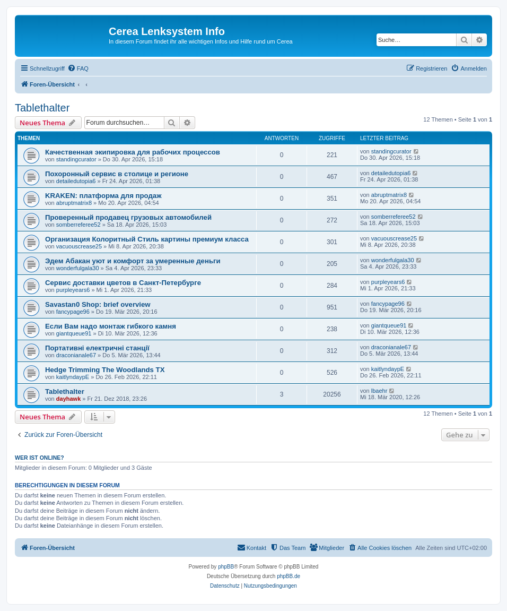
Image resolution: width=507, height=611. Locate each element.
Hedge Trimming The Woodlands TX (104, 370)
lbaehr (379, 391)
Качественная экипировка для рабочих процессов (132, 152)
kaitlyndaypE (72, 377)
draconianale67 (76, 355)
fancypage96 (73, 311)
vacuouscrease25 (79, 246)
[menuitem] (78, 68)
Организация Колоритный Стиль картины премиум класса (147, 239)
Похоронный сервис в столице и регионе (116, 174)
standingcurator (76, 159)
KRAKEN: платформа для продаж (103, 196)
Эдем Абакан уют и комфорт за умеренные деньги (133, 261)
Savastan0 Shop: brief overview (98, 304)
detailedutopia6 (76, 181)
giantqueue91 (74, 333)
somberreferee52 (78, 224)
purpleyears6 (73, 290)
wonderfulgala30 (77, 268)
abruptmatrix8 (74, 203)
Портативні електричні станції (97, 348)
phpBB (226, 567)
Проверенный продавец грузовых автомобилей (128, 217)
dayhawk (68, 398)
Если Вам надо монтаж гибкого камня (110, 326)
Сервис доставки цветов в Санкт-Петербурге (123, 283)
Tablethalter (42, 108)
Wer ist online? (39, 457)
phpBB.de (288, 576)
